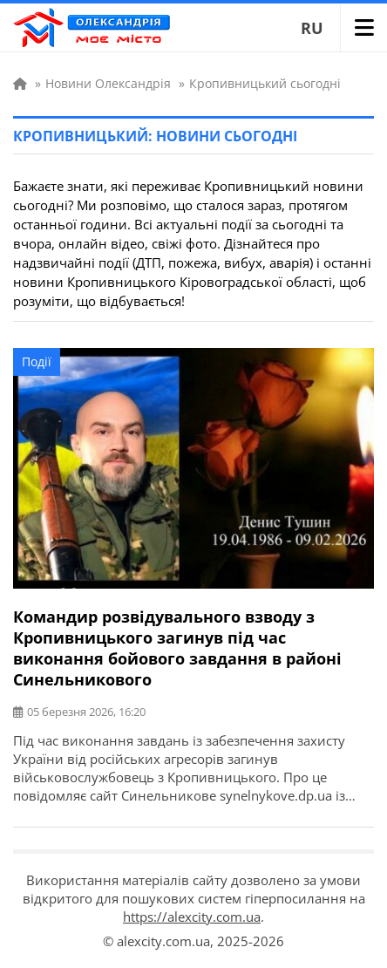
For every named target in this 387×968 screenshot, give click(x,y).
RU (312, 27)
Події (36, 361)
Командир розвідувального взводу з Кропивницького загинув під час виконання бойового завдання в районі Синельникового (177, 648)
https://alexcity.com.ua (192, 916)
